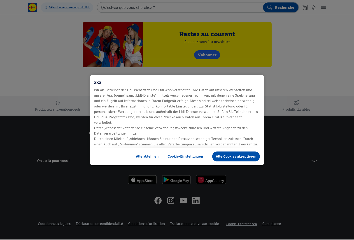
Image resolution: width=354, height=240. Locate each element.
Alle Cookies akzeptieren (236, 156)
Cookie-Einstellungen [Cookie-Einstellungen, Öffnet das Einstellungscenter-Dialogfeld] (185, 156)
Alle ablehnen (147, 156)
